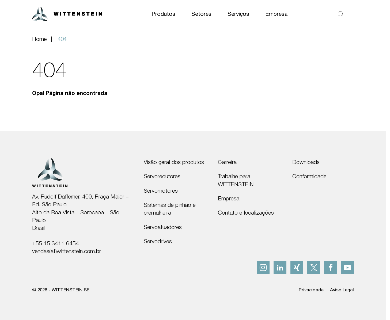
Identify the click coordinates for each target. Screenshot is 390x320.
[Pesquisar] (340, 14)
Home (39, 39)
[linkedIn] (280, 267)
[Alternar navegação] (354, 14)
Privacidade (311, 289)
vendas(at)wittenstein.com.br (66, 251)
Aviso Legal (342, 289)
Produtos (163, 13)
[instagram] (263, 267)
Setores (201, 13)
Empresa (276, 13)
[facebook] (330, 267)
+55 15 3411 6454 (55, 243)
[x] (313, 267)
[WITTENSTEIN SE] (67, 13)
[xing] (296, 267)
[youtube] (347, 267)
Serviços (238, 13)
